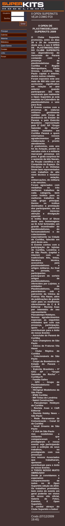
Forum (3, 57)
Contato (4, 49)
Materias (4, 38)
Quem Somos (6, 46)
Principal (4, 31)
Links (3, 53)
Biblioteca (4, 42)
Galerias (4, 35)
